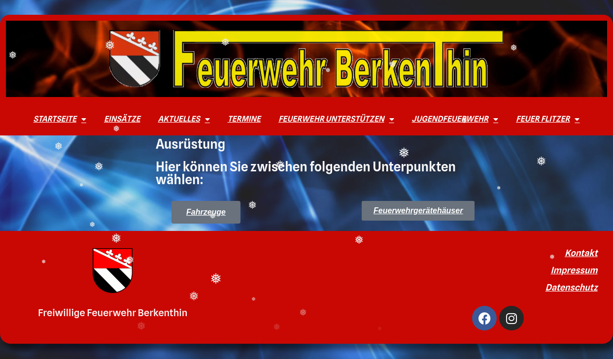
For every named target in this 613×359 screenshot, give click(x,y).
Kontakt (581, 253)
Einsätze (122, 119)
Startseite (60, 119)
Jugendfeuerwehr (455, 119)
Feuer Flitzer (547, 119)
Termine (244, 119)
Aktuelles (183, 119)
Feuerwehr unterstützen (336, 119)
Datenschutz (571, 287)
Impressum (573, 270)
